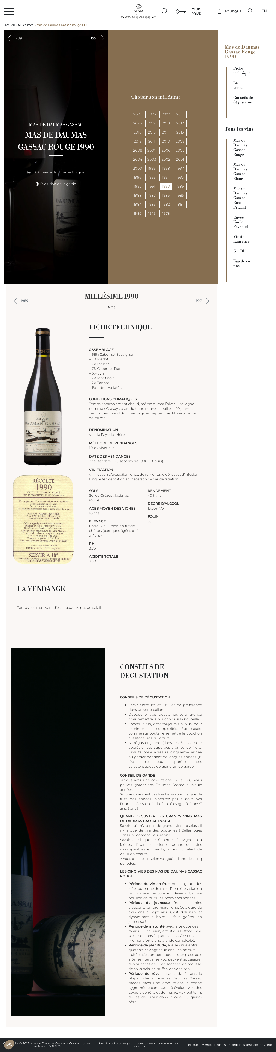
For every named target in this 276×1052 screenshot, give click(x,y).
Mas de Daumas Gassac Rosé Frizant (240, 198)
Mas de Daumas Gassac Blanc (240, 171)
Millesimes (25, 25)
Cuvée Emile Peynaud (240, 222)
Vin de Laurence (241, 239)
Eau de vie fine (242, 263)
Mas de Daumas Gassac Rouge (240, 147)
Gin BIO (240, 251)
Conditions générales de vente (250, 1044)
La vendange (241, 85)
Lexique (192, 1044)
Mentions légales (214, 1044)
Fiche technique (241, 71)
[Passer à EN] (264, 11)
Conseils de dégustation (243, 100)
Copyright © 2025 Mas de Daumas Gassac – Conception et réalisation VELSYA (46, 1045)
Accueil (9, 25)
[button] (250, 11)
